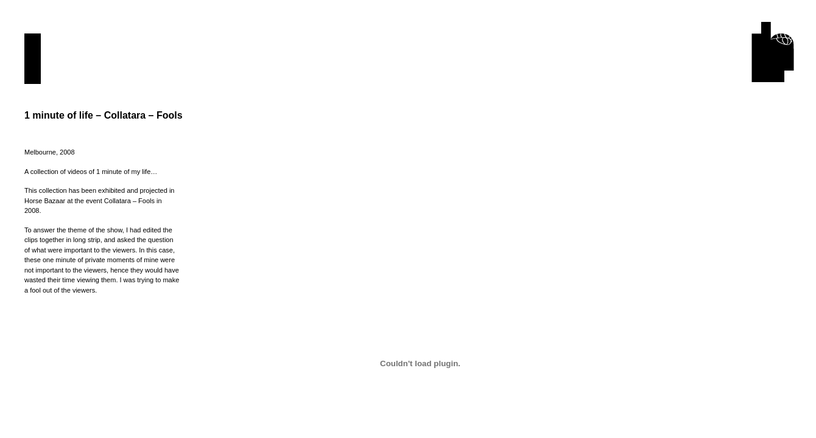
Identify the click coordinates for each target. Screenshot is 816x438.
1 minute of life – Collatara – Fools (103, 115)
